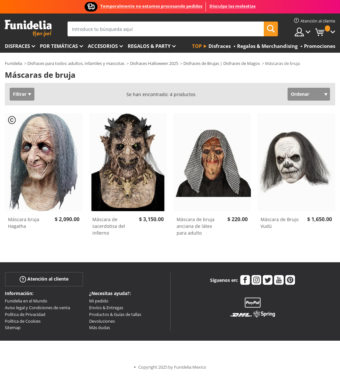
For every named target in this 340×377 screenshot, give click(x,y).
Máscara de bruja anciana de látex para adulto (196, 226)
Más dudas (99, 327)
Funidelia (13, 63)
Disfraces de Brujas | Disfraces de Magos (221, 63)
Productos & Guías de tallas (115, 314)
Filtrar (19, 94)
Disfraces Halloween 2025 (154, 63)
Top (197, 46)
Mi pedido (98, 301)
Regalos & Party (149, 46)
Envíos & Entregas (106, 307)
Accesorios (103, 46)
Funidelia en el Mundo (26, 301)
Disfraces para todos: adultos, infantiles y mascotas (75, 63)
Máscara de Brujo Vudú (280, 222)
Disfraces (17, 46)
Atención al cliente (44, 279)
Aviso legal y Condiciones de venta (37, 307)
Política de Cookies (23, 321)
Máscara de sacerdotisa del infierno (108, 226)
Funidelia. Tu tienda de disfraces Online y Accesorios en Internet (28, 28)
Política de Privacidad (25, 314)
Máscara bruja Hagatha (23, 222)
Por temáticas (59, 46)
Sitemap (13, 327)
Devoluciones (102, 321)
